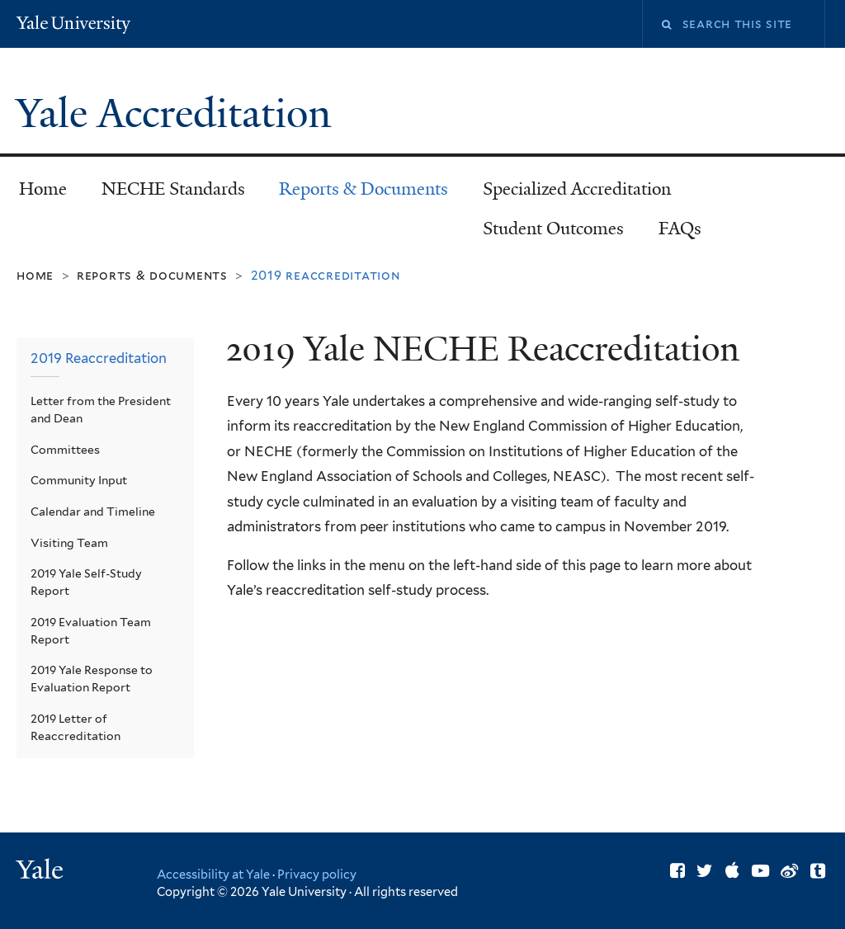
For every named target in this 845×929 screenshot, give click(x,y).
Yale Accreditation (179, 113)
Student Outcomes (553, 228)
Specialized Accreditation (577, 188)
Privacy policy (316, 874)
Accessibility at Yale (213, 874)
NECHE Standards (173, 188)
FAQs (680, 228)
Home (43, 188)
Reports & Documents (363, 188)
